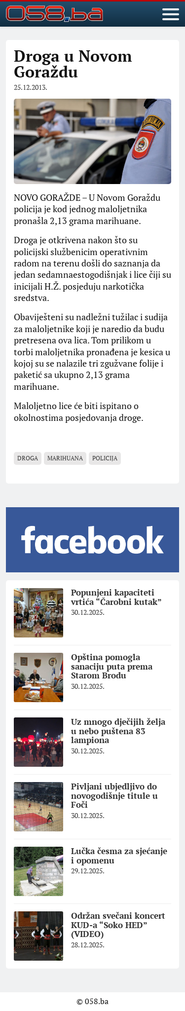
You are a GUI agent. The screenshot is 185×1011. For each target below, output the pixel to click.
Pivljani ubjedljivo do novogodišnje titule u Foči (114, 795)
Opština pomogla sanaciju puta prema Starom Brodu (111, 666)
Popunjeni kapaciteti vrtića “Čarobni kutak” (116, 597)
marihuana (65, 458)
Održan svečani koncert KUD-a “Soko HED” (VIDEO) (118, 924)
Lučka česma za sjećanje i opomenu (119, 855)
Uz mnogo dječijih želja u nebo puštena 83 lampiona (118, 731)
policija (104, 458)
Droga (27, 458)
